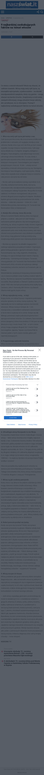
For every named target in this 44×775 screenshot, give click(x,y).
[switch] (36, 389)
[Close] (40, 350)
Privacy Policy (33, 424)
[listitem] (22, 385)
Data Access (22, 424)
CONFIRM (13, 417)
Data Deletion (11, 424)
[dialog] (22, 387)
